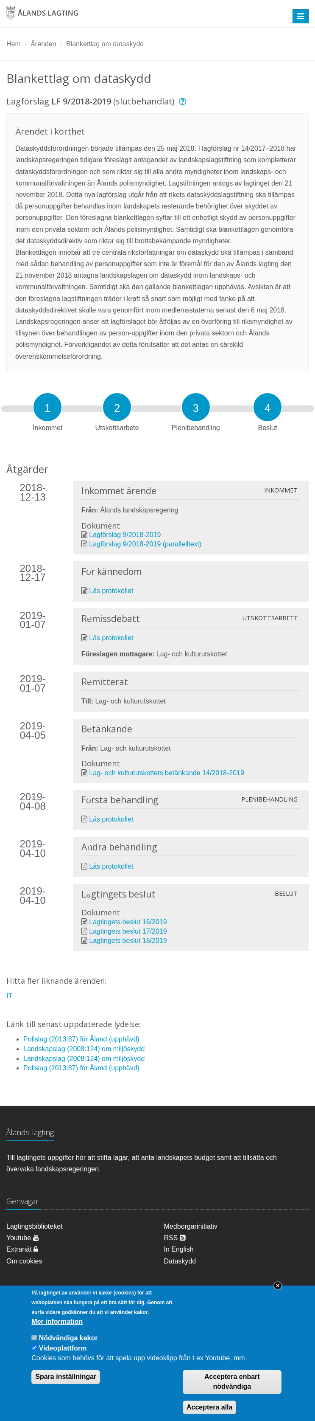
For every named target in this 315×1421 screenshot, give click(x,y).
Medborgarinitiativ (190, 1226)
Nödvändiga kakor (68, 1347)
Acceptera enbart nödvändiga (232, 1390)
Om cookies (24, 1261)
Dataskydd (180, 1261)
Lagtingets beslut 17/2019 (128, 931)
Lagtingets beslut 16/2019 (128, 922)
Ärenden (43, 44)
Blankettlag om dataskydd (105, 44)
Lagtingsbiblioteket (34, 1226)
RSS (175, 1237)
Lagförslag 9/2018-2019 (125, 534)
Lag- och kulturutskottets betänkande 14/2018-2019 (166, 773)
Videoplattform (63, 1357)
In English (179, 1249)
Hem (13, 44)
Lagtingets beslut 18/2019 (128, 940)
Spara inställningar (65, 1385)
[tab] (47, 407)
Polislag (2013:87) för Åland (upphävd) (81, 1039)
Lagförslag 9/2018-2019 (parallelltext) (145, 544)
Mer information (57, 1330)
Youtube (22, 1237)
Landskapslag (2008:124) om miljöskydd (84, 1048)
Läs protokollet (111, 590)
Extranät (22, 1249)
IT (9, 995)
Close (278, 1294)
